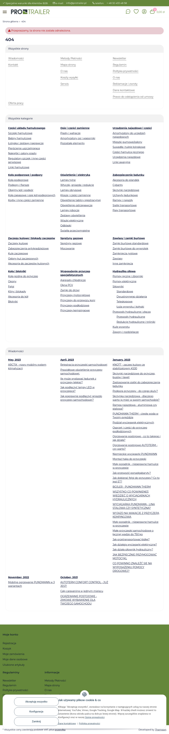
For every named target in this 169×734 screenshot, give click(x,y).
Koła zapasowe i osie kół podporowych (31, 195)
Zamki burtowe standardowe (130, 243)
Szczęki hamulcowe (20, 133)
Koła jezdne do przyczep (23, 276)
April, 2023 (67, 359)
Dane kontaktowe (67, 723)
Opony (12, 281)
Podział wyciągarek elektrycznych (133, 422)
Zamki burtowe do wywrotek (130, 248)
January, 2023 (121, 359)
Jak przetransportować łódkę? (131, 539)
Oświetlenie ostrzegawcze (76, 205)
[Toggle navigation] (5, 12)
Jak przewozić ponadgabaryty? (132, 473)
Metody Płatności (55, 680)
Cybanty (118, 185)
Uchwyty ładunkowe (125, 195)
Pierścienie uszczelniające (24, 148)
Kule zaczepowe (18, 253)
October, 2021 (69, 577)
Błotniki (13, 301)
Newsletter (9, 680)
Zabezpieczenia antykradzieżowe (28, 248)
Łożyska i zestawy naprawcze (26, 143)
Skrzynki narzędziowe (126, 190)
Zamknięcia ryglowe (125, 253)
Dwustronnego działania (131, 296)
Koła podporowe (18, 180)
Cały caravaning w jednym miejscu (81, 591)
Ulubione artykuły (13, 664)
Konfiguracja (36, 711)
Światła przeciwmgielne (75, 230)
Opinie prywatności (95, 717)
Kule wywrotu (121, 326)
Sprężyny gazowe (71, 243)
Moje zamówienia (13, 654)
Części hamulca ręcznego (128, 152)
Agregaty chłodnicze (73, 280)
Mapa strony (52, 685)
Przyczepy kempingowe (75, 310)
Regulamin (9, 685)
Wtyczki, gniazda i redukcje (77, 185)
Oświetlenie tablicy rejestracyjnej (80, 200)
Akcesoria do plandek (126, 180)
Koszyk (7, 648)
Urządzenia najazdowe (126, 157)
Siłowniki (118, 286)
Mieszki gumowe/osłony (127, 142)
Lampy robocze (69, 210)
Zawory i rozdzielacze (126, 332)
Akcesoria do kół (18, 296)
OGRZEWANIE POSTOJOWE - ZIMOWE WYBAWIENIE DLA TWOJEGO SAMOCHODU (78, 600)
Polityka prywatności (89, 723)
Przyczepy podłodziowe (74, 305)
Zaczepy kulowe (18, 243)
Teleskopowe (124, 301)
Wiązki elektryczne (71, 220)
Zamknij (36, 721)
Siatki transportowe (125, 205)
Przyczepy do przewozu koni (77, 300)
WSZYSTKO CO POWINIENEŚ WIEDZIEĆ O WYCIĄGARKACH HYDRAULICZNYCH (131, 495)
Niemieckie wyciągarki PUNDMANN (135, 454)
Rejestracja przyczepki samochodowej (83, 364)
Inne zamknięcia (123, 263)
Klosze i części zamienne (75, 195)
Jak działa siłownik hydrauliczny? (133, 549)
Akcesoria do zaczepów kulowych (28, 263)
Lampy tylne (68, 180)
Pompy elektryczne (124, 281)
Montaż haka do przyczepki (129, 459)
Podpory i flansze (18, 185)
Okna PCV (66, 285)
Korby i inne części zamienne (26, 200)
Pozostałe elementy (72, 143)
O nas (48, 690)
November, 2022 (18, 577)
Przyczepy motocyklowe (75, 295)
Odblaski (65, 225)
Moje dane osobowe (15, 659)
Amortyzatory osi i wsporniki (77, 138)
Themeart (160, 729)
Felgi (11, 286)
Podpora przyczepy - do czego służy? (135, 391)
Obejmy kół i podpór (20, 190)
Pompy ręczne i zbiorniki (128, 276)
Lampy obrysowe (70, 190)
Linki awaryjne (121, 162)
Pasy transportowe (124, 210)
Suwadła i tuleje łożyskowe (129, 147)
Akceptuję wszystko (36, 701)
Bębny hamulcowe (19, 138)
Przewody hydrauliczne (130, 316)
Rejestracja (9, 643)
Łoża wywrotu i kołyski (130, 306)
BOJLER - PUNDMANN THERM (132, 486)
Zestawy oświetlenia (72, 215)
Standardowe (124, 291)
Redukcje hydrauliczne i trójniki (135, 321)
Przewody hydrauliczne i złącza (132, 311)
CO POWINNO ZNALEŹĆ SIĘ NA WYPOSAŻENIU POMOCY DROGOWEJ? (132, 567)
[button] (136, 11)
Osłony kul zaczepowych (23, 258)
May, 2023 (14, 359)
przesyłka (60, 729)
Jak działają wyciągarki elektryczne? (135, 544)
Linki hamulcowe (18, 167)
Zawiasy (117, 258)
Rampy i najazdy (123, 200)
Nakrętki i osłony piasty (22, 153)
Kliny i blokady (17, 291)
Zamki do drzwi (69, 290)
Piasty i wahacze (70, 133)
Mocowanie (67, 248)
